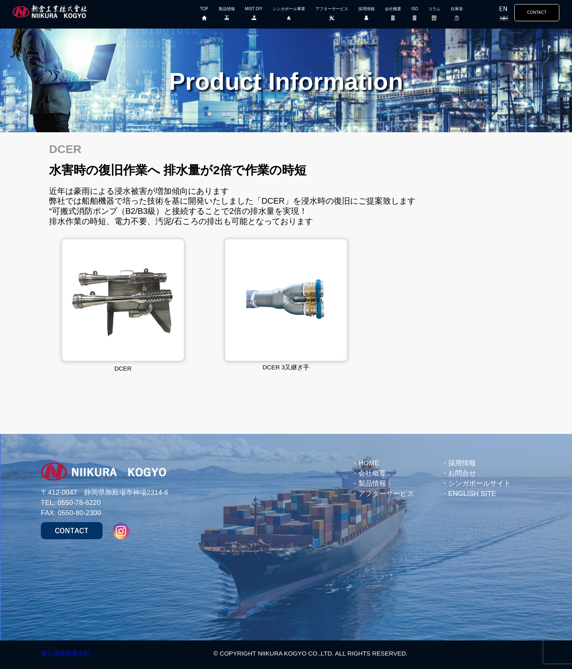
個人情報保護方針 (65, 653)
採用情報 (366, 15)
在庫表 (457, 15)
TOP (204, 15)
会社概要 (393, 15)
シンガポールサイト (479, 483)
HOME (368, 463)
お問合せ (462, 473)
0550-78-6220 (79, 503)
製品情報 (227, 15)
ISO (414, 15)
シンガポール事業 (289, 15)
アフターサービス (331, 15)
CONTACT (537, 12)
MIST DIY (253, 15)
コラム (434, 15)
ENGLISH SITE (472, 494)
